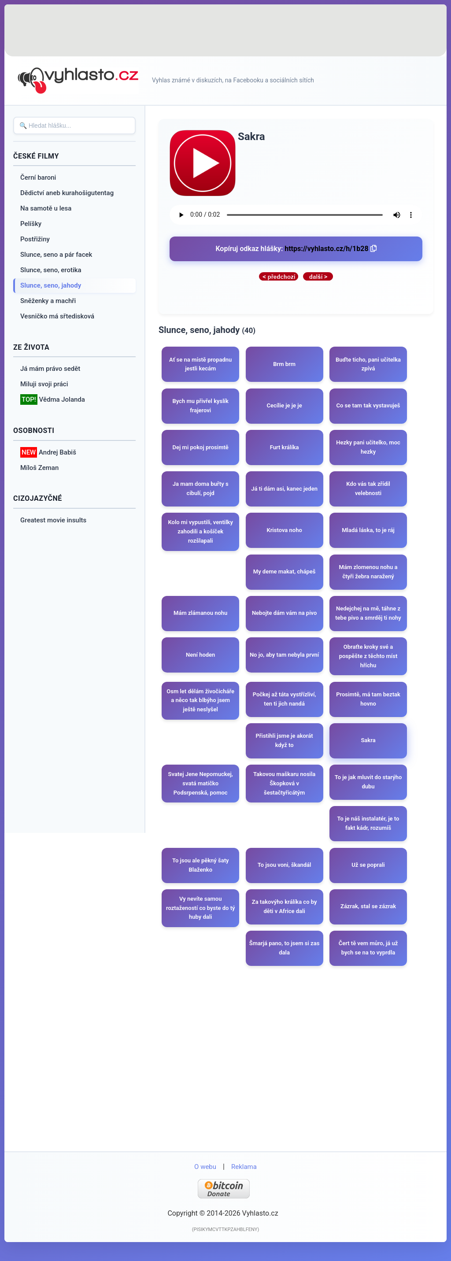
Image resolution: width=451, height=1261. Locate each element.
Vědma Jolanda (52, 399)
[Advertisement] (225, 31)
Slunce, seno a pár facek (56, 255)
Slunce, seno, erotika (50, 270)
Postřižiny (35, 239)
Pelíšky (30, 224)
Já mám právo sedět (50, 369)
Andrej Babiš (48, 452)
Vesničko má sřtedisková (57, 316)
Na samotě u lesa (45, 208)
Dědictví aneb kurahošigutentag (67, 193)
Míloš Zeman (39, 468)
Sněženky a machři (48, 301)
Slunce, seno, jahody (50, 285)
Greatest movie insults (53, 520)
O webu (205, 1181)
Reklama (244, 1181)
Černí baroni (38, 177)
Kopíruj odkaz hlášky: (295, 248)
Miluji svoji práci (44, 384)
